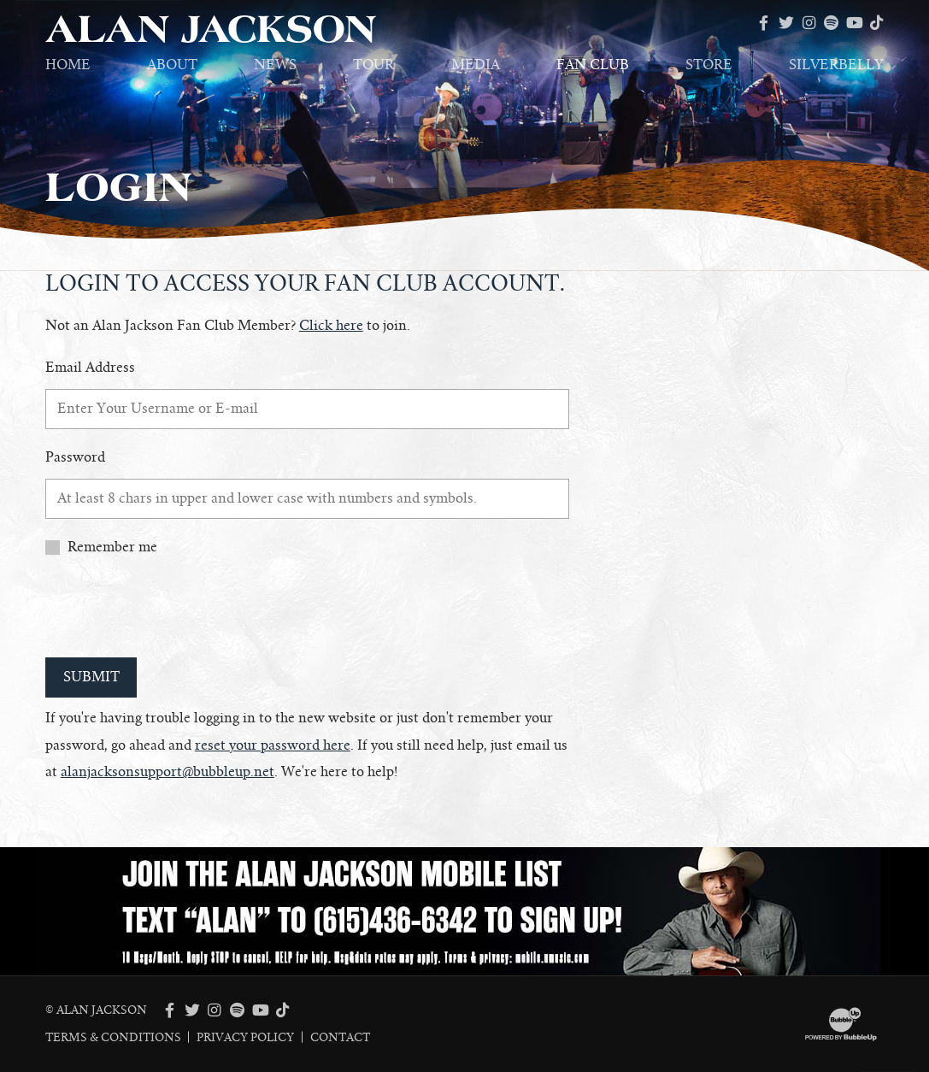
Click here (331, 325)
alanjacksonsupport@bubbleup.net (167, 772)
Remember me (112, 547)
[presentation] (175, 609)
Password (75, 457)
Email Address (90, 367)
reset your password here (272, 745)
